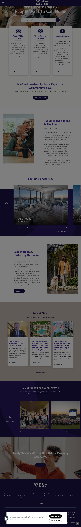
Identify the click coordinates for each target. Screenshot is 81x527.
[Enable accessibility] (77, 523)
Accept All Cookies (55, 516)
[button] (6, 518)
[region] (36, 518)
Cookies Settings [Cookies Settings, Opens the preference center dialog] (55, 520)
